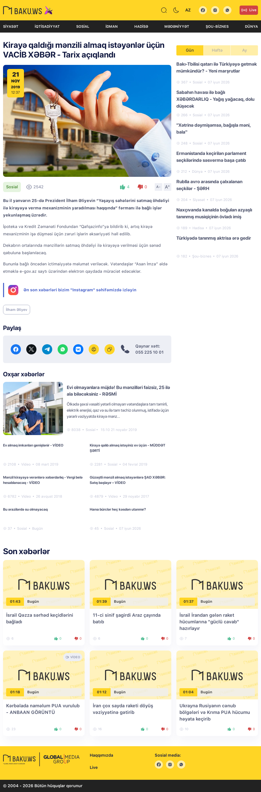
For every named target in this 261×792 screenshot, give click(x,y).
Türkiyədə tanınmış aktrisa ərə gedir (213, 238)
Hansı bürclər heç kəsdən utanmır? (118, 509)
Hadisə (141, 26)
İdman (112, 26)
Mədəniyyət (176, 26)
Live (248, 10)
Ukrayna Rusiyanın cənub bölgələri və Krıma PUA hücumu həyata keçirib (214, 712)
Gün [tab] (190, 50)
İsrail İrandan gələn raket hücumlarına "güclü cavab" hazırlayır (209, 621)
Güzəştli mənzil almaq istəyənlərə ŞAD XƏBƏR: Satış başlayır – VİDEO (128, 480)
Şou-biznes (217, 26)
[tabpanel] (217, 160)
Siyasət (10, 26)
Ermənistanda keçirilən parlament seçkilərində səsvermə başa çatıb (211, 157)
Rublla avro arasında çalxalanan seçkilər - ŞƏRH (209, 185)
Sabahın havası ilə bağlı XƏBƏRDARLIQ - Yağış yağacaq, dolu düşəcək (215, 99)
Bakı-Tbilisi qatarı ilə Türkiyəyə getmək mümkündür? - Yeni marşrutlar (216, 67)
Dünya (251, 26)
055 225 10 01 (149, 352)
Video (26, 464)
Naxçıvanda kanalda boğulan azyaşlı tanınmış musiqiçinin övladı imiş (214, 213)
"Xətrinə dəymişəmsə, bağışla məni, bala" (213, 128)
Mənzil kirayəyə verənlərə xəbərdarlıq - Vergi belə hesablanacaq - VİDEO (43, 480)
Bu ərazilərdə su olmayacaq (25, 509)
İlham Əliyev (16, 310)
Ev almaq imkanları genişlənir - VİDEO (33, 445)
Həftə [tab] (217, 50)
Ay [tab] (244, 50)
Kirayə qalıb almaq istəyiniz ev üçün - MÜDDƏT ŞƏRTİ (127, 448)
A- (158, 187)
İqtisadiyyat (47, 26)
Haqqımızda (101, 755)
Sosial (82, 26)
